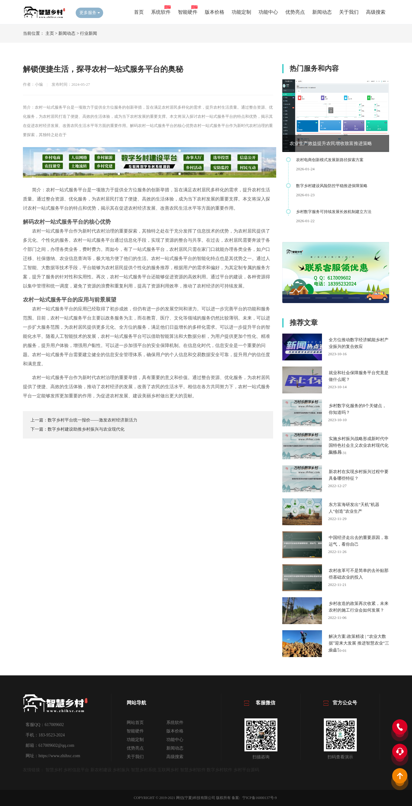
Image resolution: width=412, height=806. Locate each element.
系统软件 (161, 12)
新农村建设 (101, 770)
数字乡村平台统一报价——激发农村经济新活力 (92, 420)
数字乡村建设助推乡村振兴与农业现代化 (86, 429)
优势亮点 (295, 12)
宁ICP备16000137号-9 (259, 798)
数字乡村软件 (219, 770)
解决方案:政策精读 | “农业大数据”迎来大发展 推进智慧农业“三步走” (359, 643)
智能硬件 (187, 12)
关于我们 (349, 12)
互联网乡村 (168, 770)
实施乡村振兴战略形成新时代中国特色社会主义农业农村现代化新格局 (359, 445)
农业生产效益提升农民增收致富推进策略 (331, 143)
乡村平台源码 (246, 770)
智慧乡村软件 (193, 770)
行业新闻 (88, 33)
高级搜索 (375, 12)
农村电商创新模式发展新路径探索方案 (329, 159)
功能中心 (268, 12)
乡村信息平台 (76, 770)
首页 (139, 12)
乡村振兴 (121, 770)
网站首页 (135, 722)
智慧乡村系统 (144, 770)
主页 (49, 33)
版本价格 (214, 12)
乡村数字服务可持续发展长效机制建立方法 (333, 211)
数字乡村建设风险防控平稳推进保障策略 (331, 185)
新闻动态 (322, 12)
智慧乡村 (54, 770)
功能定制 (241, 12)
